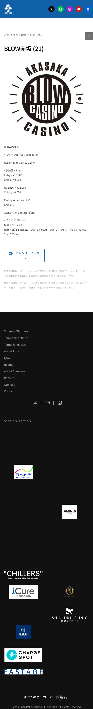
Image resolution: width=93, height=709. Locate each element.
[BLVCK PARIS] (70, 432)
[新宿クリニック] (70, 615)
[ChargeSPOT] (23, 655)
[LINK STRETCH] (70, 592)
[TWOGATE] (23, 495)
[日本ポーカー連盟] (70, 672)
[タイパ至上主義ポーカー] (70, 455)
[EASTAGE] (23, 672)
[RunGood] (70, 552)
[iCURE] (23, 592)
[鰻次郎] (23, 632)
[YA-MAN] (70, 535)
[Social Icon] (35, 402)
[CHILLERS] (23, 575)
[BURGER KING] (23, 512)
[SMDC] (70, 655)
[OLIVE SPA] (23, 615)
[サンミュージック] (23, 455)
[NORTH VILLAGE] (70, 632)
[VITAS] (70, 512)
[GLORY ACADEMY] (70, 472)
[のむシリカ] (23, 552)
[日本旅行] (23, 472)
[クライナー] (23, 535)
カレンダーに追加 (28, 253)
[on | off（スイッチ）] (70, 575)
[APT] (23, 432)
